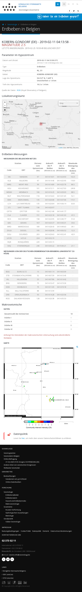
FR (73, 4)
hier (23, 438)
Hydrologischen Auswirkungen (17, 513)
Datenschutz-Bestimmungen (61, 531)
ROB (19, 90)
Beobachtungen (10, 476)
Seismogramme (9, 453)
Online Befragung (10, 459)
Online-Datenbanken (13, 482)
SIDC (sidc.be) (8, 574)
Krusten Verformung (13, 510)
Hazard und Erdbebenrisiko (16, 501)
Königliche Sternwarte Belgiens (14, 571)
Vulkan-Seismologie (13, 522)
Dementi (46, 531)
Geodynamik (8, 519)
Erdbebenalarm (11, 498)
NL (77, 4)
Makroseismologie (12, 504)
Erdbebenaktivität (12, 495)
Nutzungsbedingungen (10, 531)
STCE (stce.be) (8, 578)
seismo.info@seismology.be (19, 555)
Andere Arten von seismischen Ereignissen (20, 465)
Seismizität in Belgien (11, 456)
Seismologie (12, 24)
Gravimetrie (8, 507)
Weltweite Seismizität (12, 468)
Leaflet (60, 147)
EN (68, 4)
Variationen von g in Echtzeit (16, 479)
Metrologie (10, 516)
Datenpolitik (36, 531)
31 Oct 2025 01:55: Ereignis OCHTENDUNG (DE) (22, 462)
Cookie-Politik (26, 531)
